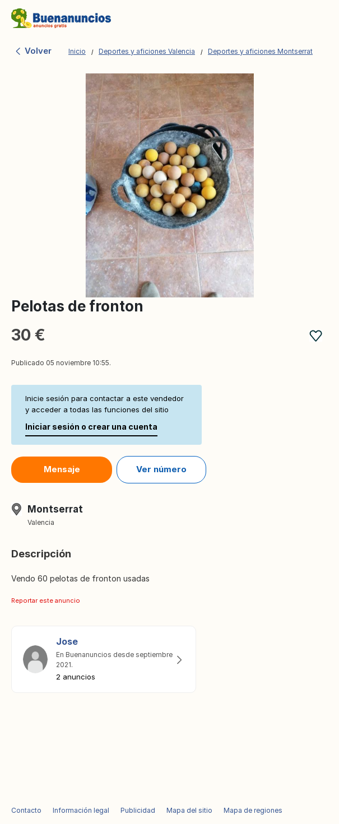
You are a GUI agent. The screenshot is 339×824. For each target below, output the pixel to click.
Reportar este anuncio (45, 600)
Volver (33, 50)
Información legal (81, 810)
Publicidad (137, 810)
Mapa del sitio (189, 810)
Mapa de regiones (253, 810)
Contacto (26, 810)
